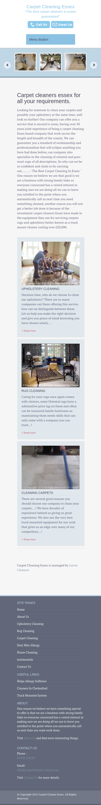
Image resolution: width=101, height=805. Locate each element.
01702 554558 (26, 758)
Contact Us (24, 667)
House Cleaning (27, 652)
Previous (6, 65)
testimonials (25, 659)
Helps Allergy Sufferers (32, 681)
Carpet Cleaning (27, 638)
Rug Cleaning (25, 631)
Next (95, 65)
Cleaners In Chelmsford (32, 688)
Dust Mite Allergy (28, 645)
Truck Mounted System (32, 695)
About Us (23, 617)
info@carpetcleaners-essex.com (37, 770)
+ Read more (29, 330)
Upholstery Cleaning (30, 624)
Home (21, 609)
